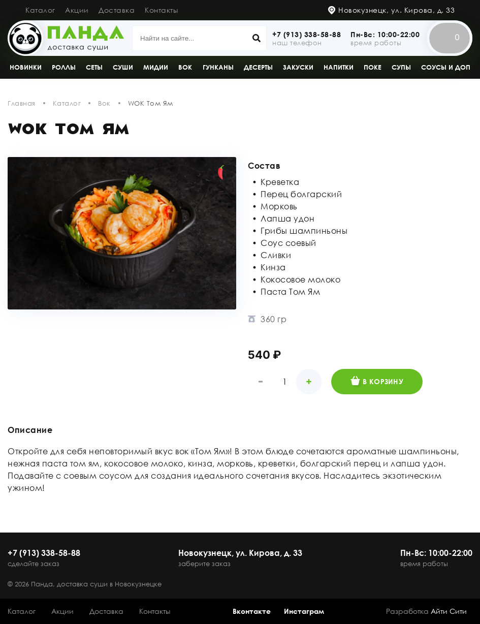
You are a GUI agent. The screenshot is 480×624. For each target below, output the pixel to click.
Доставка (117, 10)
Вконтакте (252, 611)
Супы (401, 67)
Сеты (94, 67)
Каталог (40, 10)
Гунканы (218, 67)
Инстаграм (304, 611)
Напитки (339, 67)
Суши (123, 67)
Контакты (161, 10)
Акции (77, 10)
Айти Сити (449, 611)
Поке (372, 67)
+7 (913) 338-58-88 (306, 34)
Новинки (26, 67)
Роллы (64, 67)
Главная (22, 103)
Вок (185, 67)
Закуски (298, 67)
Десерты (258, 67)
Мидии (155, 67)
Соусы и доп (445, 67)
